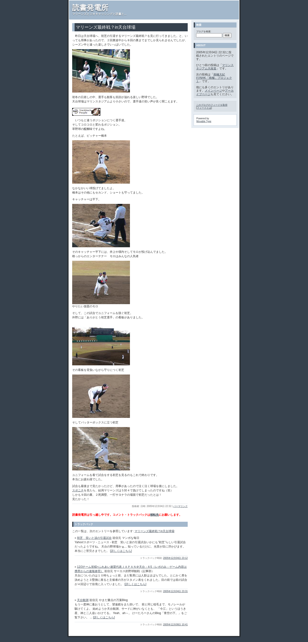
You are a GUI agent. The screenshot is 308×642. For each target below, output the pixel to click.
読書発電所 (90, 8)
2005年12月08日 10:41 (175, 624)
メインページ (213, 90)
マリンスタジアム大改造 (215, 66)
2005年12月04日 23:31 (175, 591)
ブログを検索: (203, 31)
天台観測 (83, 600)
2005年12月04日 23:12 (175, 558)
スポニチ (78, 490)
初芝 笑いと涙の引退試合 (94, 538)
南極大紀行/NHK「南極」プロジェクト (214, 78)
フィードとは (204, 108)
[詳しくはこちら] (121, 551)
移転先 (154, 514)
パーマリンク (180, 506)
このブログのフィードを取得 (211, 105)
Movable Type (203, 121)
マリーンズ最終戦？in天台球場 (154, 531)
